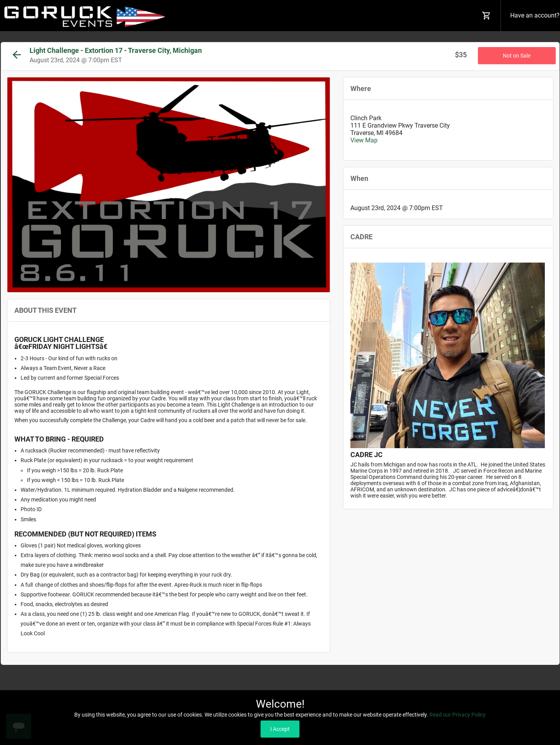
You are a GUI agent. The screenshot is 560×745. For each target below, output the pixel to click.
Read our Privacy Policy (457, 715)
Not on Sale (516, 56)
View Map (364, 140)
